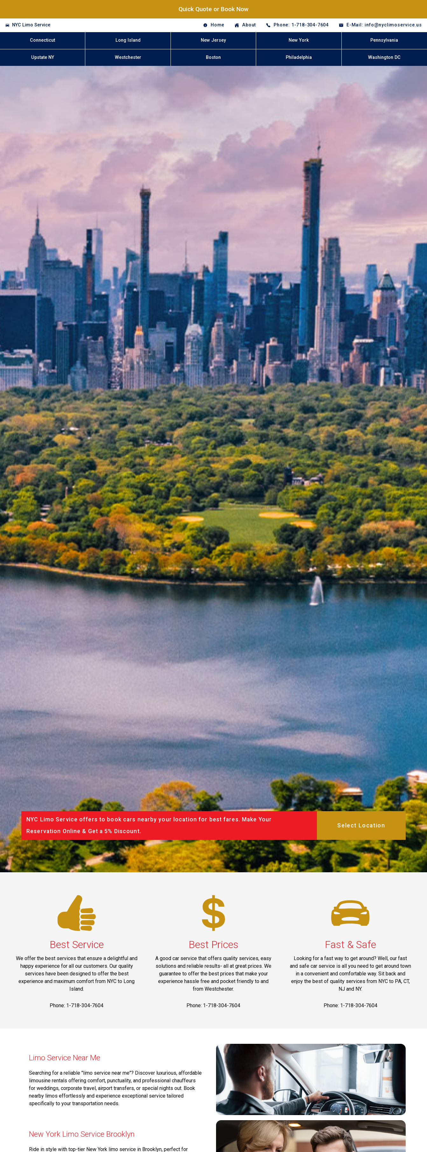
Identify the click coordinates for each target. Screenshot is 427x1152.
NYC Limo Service (31, 25)
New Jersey (213, 40)
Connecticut (42, 40)
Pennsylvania (384, 40)
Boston (213, 57)
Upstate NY (42, 57)
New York (299, 40)
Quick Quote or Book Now (213, 9)
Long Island (128, 40)
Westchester (128, 57)
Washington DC (384, 57)
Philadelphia (299, 57)
